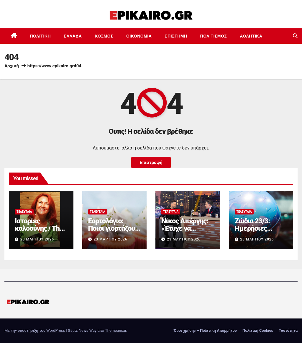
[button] (295, 36)
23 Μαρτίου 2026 (37, 239)
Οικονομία (139, 36)
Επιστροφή (150, 162)
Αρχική (11, 66)
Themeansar (115, 330)
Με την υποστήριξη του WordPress (35, 330)
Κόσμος (104, 36)
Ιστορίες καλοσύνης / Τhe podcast (39, 228)
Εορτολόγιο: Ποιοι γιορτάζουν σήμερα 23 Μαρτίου (113, 232)
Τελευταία (24, 211)
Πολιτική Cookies (257, 330)
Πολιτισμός (213, 36)
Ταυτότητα (288, 330)
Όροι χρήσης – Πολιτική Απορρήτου (205, 330)
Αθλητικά (251, 36)
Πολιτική (40, 36)
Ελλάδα (73, 36)
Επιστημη (176, 36)
